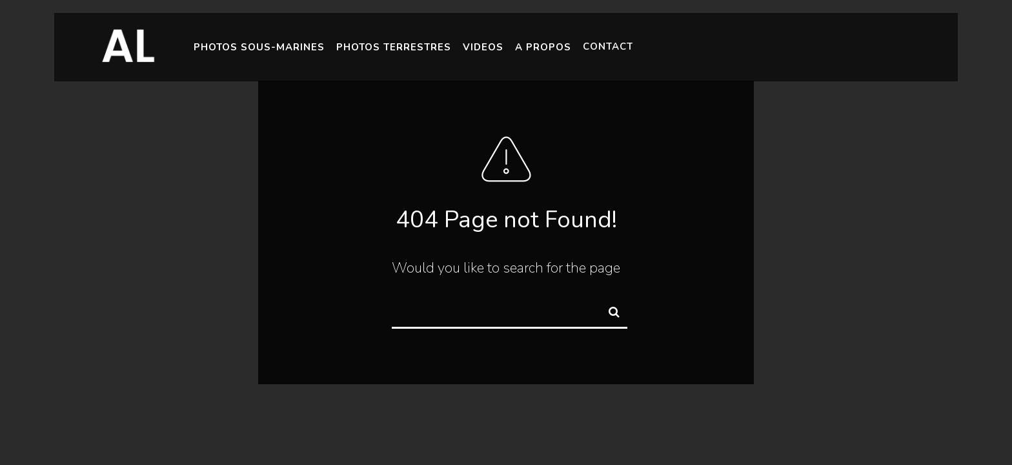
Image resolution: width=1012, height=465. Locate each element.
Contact (608, 44)
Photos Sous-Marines (259, 47)
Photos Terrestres (393, 47)
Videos (483, 46)
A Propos (543, 45)
